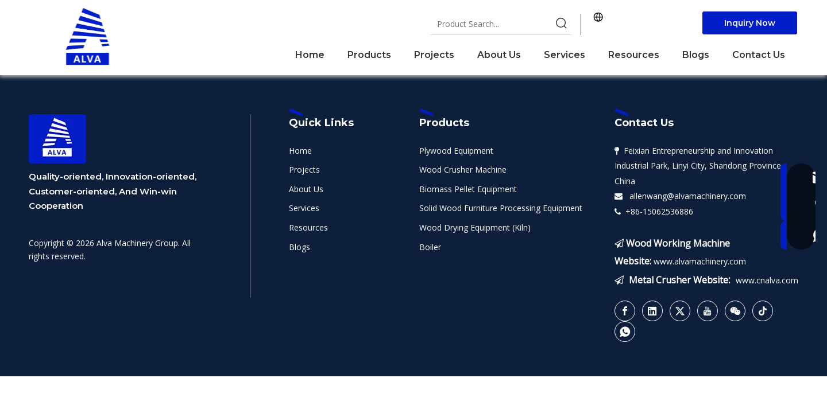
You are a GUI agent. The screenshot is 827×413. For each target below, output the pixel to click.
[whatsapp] (625, 331)
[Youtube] (707, 311)
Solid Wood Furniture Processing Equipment (500, 207)
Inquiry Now (749, 23)
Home (300, 150)
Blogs (299, 246)
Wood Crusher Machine (463, 169)
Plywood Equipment (456, 150)
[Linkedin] (652, 311)
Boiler (430, 246)
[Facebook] (625, 311)
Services (304, 207)
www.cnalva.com (767, 280)
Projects (304, 169)
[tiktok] (762, 311)
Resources (308, 227)
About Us (306, 189)
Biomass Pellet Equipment (468, 189)
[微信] (735, 311)
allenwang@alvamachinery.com (685, 195)
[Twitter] (680, 311)
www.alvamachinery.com (700, 261)
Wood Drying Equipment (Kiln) (475, 227)
